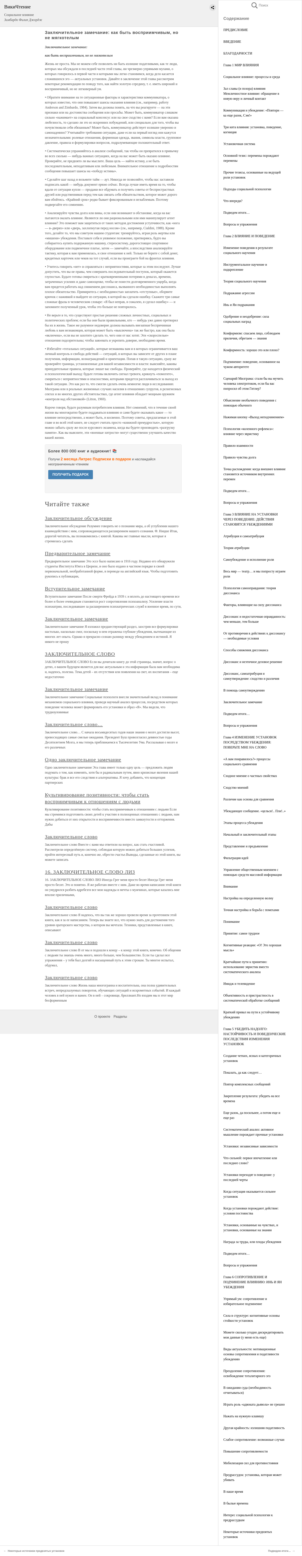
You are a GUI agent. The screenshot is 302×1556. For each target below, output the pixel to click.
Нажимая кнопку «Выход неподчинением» (253, 417)
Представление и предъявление (245, 846)
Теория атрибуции (236, 548)
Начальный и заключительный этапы (249, 834)
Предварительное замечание (78, 553)
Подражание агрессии (239, 293)
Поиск (259, 5)
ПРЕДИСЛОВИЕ (235, 30)
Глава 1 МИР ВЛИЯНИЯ (241, 65)
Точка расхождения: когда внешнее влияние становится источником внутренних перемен (254, 474)
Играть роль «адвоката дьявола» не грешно (254, 1404)
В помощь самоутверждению (244, 690)
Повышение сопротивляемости (245, 1451)
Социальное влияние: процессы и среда (251, 77)
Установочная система (239, 144)
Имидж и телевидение (239, 983)
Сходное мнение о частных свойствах (250, 776)
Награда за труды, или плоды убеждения (252, 1242)
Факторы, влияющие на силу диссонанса (252, 605)
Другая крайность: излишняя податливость (254, 1428)
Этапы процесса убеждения (243, 823)
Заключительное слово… (74, 724)
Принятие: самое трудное (241, 933)
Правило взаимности (238, 445)
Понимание (231, 921)
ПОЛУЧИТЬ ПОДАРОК (70, 474)
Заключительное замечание (242, 702)
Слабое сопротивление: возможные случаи (253, 1439)
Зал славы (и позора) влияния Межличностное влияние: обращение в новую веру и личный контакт (251, 93)
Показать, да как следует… (242, 1072)
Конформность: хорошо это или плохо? (251, 350)
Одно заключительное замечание (83, 759)
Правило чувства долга (239, 457)
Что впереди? (232, 201)
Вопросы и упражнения (240, 224)
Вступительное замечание (75, 588)
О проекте (102, 1016)
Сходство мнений (235, 787)
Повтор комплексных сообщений (246, 1084)
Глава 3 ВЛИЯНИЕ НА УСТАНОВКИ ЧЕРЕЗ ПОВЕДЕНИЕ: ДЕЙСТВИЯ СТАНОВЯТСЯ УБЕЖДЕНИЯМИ (250, 519)
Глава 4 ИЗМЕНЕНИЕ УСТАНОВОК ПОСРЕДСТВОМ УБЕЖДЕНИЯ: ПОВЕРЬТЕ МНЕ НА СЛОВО (250, 742)
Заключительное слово (71, 836)
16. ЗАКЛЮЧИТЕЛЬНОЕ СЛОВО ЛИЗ (90, 872)
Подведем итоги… (236, 212)
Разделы (120, 1016)
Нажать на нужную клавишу (243, 1416)
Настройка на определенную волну (248, 898)
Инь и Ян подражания (239, 305)
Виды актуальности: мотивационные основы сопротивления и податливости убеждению (251, 1354)
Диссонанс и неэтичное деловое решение (252, 662)
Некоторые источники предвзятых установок (36, 1551)
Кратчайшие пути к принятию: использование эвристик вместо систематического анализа (246, 967)
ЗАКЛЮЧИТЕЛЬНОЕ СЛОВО (80, 654)
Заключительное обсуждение (78, 518)
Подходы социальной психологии (247, 189)
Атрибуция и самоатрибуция (243, 536)
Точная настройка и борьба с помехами (251, 910)
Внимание (230, 886)
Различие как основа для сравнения (248, 799)
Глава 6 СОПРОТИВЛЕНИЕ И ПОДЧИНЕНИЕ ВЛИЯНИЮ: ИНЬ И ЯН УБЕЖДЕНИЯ (252, 1282)
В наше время (233, 1491)
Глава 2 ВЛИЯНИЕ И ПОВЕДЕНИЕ (249, 236)
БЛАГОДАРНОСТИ (237, 53)
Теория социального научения (244, 281)
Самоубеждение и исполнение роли (248, 559)
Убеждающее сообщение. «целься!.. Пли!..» (254, 811)
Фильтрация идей (235, 858)
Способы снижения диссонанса (245, 650)
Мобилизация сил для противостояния (250, 1463)
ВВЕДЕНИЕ (232, 41)
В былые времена (235, 1503)
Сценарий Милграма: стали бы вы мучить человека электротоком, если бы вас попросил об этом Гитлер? (253, 383)
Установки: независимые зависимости (250, 1146)
